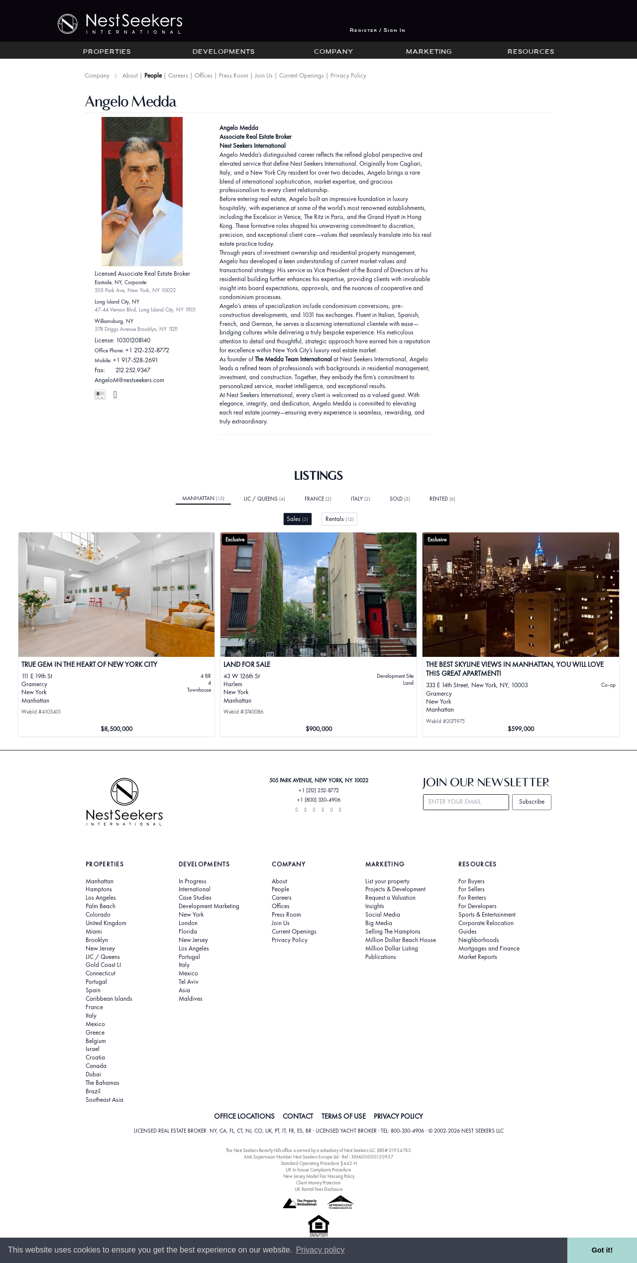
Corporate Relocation (486, 923)
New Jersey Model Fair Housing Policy (318, 1176)
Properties (107, 52)
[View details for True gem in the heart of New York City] (116, 634)
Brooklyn (97, 940)
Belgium (96, 1041)
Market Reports (477, 957)
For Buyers (471, 881)
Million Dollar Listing (391, 948)
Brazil (93, 1091)
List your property (387, 881)
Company (333, 52)
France (318, 498)
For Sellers (471, 889)
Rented (442, 498)
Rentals (339, 519)
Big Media (378, 923)
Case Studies (195, 898)
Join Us (264, 75)
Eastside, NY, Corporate (120, 282)
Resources (531, 52)
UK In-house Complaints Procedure (318, 1169)
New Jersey (100, 948)
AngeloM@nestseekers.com (129, 380)
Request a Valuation (390, 898)
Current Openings (301, 75)
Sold (400, 498)
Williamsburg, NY (114, 320)
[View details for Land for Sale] (319, 634)
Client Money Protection (318, 1182)
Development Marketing (209, 906)
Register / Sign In (378, 30)
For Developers (477, 906)
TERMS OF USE (343, 1116)
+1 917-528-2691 (135, 360)
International (195, 889)
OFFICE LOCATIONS (244, 1116)
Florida (188, 932)
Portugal (96, 982)
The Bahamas (102, 1083)
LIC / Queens (264, 498)
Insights (374, 906)
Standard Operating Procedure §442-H (319, 1163)
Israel (93, 1049)
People (153, 75)
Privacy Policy (348, 75)
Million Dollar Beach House (400, 940)
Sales (297, 519)
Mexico (95, 1024)
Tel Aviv (189, 982)
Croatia (95, 1057)
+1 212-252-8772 (147, 350)
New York (191, 915)
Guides (467, 932)
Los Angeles (101, 898)
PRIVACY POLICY (398, 1116)
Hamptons (99, 889)
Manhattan (203, 498)
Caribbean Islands (109, 999)
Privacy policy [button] (320, 1250)
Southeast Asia (104, 1100)
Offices (203, 75)
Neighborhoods (478, 940)
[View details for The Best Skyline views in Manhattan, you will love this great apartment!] (521, 634)
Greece (95, 1033)
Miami (94, 932)
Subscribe (531, 801)
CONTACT (298, 1116)
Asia (184, 990)
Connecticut (100, 973)
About (130, 75)
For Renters (472, 898)
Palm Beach (100, 906)
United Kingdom (106, 923)
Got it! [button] (602, 1250)
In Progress (193, 881)
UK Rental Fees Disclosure (319, 1189)
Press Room (233, 75)
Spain (93, 990)
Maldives (191, 999)
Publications (380, 957)
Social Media (382, 915)
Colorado (98, 915)
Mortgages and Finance (489, 948)
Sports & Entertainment (487, 915)
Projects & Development (395, 889)
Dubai (93, 1074)
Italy (360, 498)
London (188, 923)
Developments (224, 52)
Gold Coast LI (103, 965)
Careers (178, 75)
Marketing (429, 52)
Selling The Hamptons (393, 932)
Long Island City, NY (117, 301)
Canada (96, 1066)
